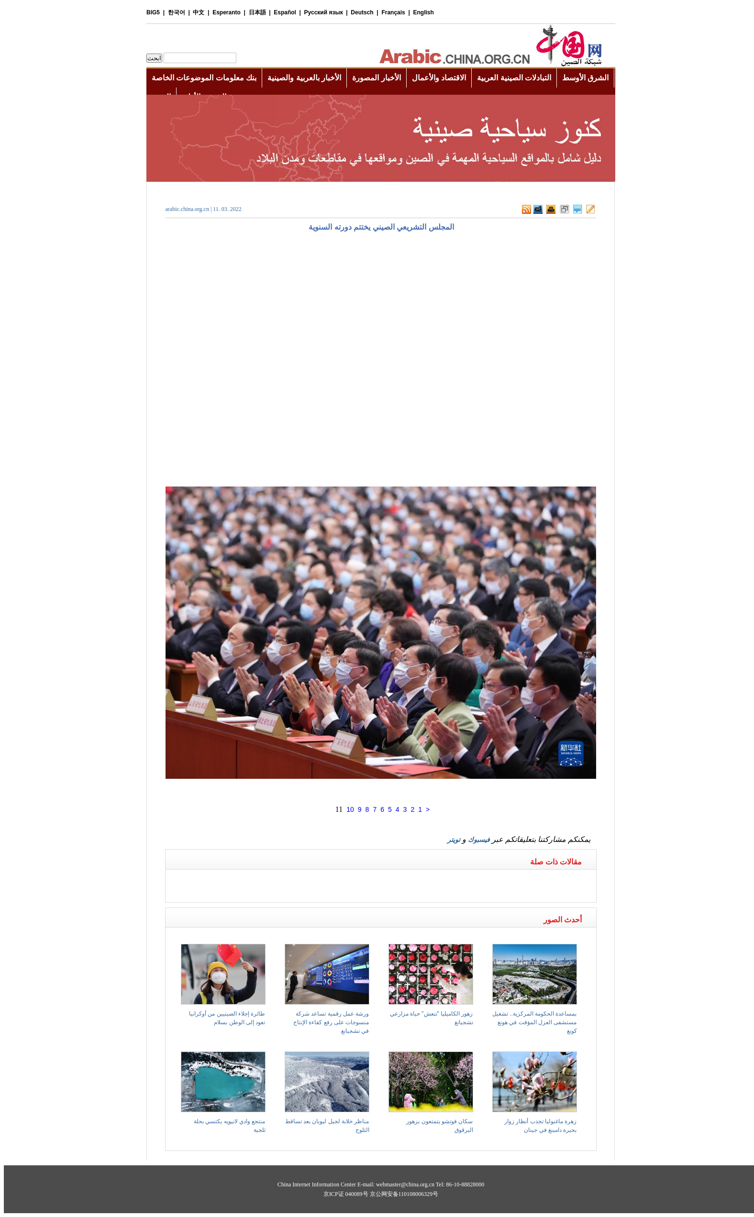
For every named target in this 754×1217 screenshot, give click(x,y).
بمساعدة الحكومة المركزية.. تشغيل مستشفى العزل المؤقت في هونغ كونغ (534, 1022)
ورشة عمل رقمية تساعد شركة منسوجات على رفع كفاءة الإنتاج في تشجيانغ (331, 1022)
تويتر (453, 839)
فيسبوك (479, 839)
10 (350, 809)
